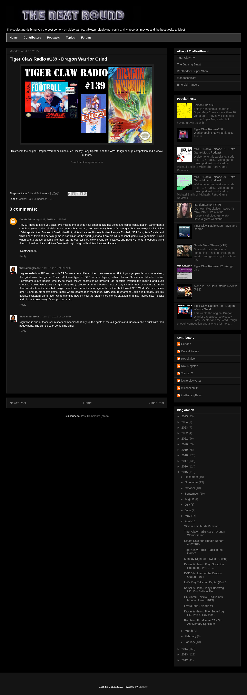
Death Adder (27, 219)
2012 (185, 660)
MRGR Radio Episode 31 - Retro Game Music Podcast (215, 150)
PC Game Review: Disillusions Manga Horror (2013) (203, 598)
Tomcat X (187, 373)
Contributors (32, 37)
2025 (185, 416)
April (188, 521)
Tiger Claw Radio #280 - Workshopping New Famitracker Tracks (214, 133)
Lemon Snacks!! (204, 105)
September (192, 493)
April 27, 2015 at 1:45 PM (51, 219)
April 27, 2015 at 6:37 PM (56, 268)
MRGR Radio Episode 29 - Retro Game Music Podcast (215, 178)
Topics (70, 37)
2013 (185, 654)
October (190, 488)
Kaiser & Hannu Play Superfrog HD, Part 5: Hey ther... (204, 613)
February (191, 636)
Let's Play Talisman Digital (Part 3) (206, 582)
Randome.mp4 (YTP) (207, 204)
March (189, 630)
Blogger (142, 686)
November (192, 482)
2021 (185, 438)
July (188, 504)
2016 (185, 466)
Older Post (156, 403)
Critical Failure (27, 198)
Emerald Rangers (188, 84)
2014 (185, 649)
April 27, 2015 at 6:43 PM (56, 316)
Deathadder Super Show (192, 71)
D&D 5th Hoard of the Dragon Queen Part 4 (203, 575)
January (190, 642)
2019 (185, 449)
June (188, 510)
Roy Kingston (189, 366)
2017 (185, 461)
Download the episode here (87, 162)
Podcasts (53, 37)
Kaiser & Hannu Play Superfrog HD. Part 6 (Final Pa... (204, 589)
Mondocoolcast (186, 78)
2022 (185, 433)
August (189, 499)
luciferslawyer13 (191, 380)
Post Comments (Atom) (95, 416)
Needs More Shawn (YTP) (210, 245)
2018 (185, 455)
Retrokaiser (188, 358)
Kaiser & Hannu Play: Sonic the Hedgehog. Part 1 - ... (204, 566)
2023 (185, 427)
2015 (185, 472)
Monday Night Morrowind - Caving (205, 558)
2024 (185, 422)
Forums (86, 37)
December (192, 476)
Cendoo (186, 344)
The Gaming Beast (189, 64)
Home (14, 37)
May (188, 515)
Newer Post (18, 403)
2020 (185, 444)
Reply (22, 256)
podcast (42, 198)
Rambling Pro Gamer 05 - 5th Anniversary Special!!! (202, 622)
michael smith (190, 388)
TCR (50, 198)
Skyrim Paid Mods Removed (202, 526)
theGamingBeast (29, 268)
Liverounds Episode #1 (198, 606)
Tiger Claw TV (186, 57)
